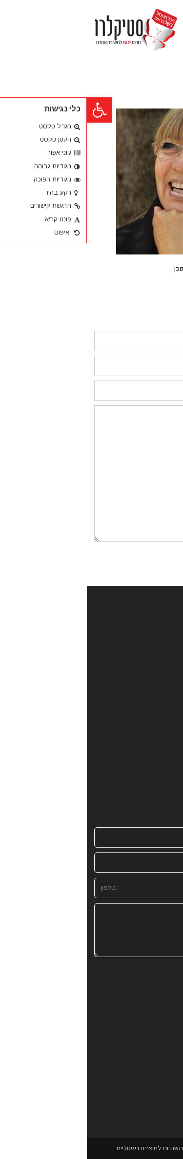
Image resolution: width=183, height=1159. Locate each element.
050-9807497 (141, 784)
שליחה (157, 1044)
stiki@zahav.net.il (133, 796)
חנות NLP (155, 671)
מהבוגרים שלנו (148, 693)
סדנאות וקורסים (146, 660)
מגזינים (160, 704)
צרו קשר (158, 726)
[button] (12, 110)
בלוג (164, 682)
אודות (162, 638)
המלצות (158, 715)
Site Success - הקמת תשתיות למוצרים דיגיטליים (91, 1148)
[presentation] (136, 997)
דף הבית (157, 627)
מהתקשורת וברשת (142, 649)
